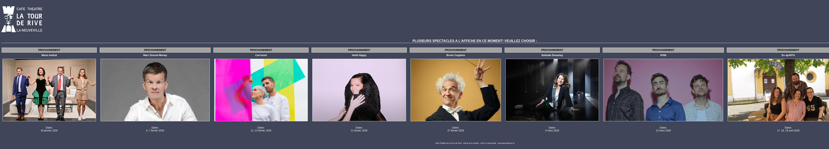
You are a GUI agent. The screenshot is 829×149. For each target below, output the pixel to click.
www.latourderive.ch (506, 143)
